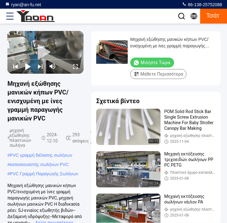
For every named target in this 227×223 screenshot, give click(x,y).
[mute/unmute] (52, 66)
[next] (40, 66)
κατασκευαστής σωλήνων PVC (39, 164)
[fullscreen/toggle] (75, 66)
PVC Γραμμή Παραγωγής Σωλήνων (44, 173)
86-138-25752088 (202, 4)
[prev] (15, 66)
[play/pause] (28, 66)
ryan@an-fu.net (23, 4)
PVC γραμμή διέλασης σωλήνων (41, 155)
